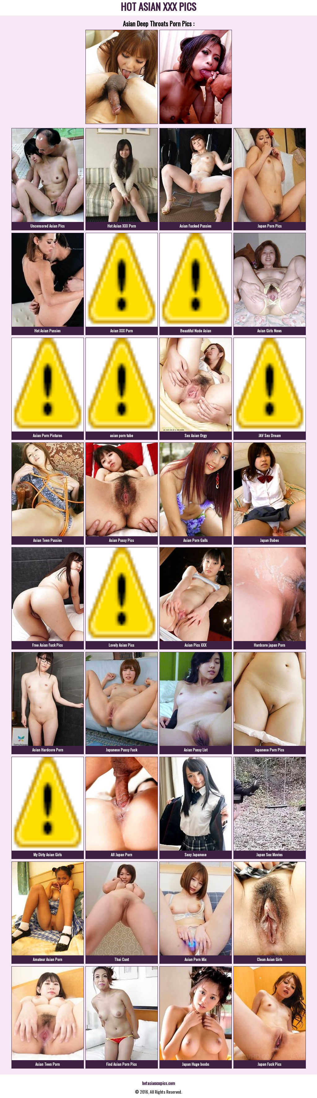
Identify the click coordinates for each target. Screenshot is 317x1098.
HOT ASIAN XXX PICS (158, 8)
